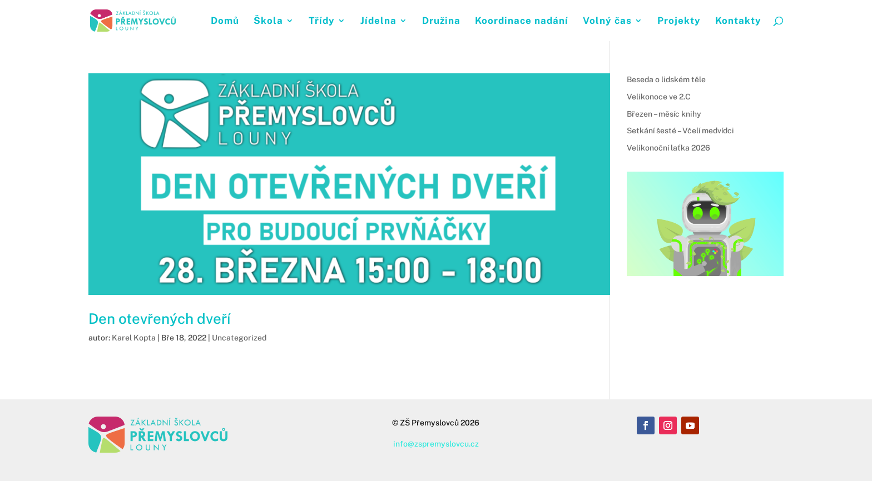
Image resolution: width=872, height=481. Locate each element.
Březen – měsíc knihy (664, 113)
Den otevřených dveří (159, 318)
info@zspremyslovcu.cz (436, 443)
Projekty (679, 21)
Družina (441, 21)
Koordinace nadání (521, 21)
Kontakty (738, 21)
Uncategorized (239, 337)
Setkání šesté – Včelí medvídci (680, 130)
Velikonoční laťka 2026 (668, 147)
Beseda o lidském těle (666, 79)
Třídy (322, 21)
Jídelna (378, 21)
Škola (268, 21)
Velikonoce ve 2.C (659, 96)
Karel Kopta (134, 337)
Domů (225, 21)
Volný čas (607, 21)
